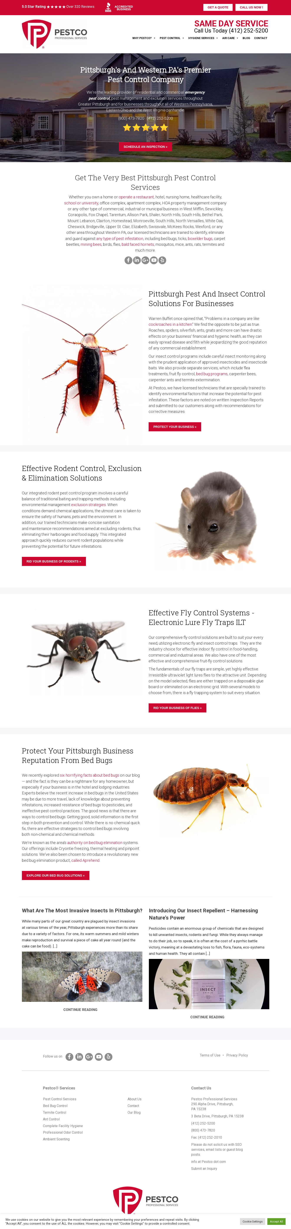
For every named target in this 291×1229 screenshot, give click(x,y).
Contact (260, 38)
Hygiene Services (203, 38)
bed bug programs (212, 374)
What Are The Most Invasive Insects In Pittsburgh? (82, 911)
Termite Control (54, 1112)
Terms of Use (210, 1055)
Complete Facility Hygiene (63, 1126)
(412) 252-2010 (210, 1137)
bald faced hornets (138, 244)
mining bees (91, 244)
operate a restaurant (136, 197)
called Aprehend (85, 860)
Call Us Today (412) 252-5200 (231, 30)
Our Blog (134, 1112)
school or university (81, 203)
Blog (246, 38)
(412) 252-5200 (203, 1123)
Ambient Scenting (56, 1139)
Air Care (230, 38)
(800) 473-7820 (203, 1130)
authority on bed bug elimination (94, 842)
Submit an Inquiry (204, 1169)
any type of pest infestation (119, 238)
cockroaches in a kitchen (170, 324)
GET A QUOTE (218, 7)
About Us (134, 1099)
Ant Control (51, 1119)
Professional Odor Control (63, 1132)
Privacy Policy (237, 1055)
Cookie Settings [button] (253, 1221)
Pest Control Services (59, 1099)
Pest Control (172, 38)
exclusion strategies (88, 504)
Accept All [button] (276, 1221)
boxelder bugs (200, 238)
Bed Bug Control (55, 1106)
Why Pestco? (144, 38)
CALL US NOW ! (251, 7)
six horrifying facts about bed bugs (89, 775)
